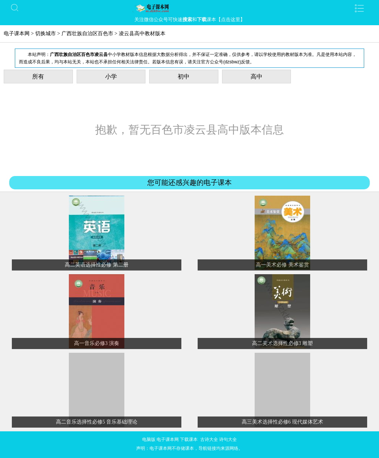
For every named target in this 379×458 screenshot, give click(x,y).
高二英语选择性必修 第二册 (96, 265)
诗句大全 (228, 439)
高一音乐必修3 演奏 (97, 343)
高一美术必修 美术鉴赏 (282, 265)
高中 (256, 76)
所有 (38, 76)
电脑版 (148, 439)
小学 (111, 76)
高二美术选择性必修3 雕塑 (282, 343)
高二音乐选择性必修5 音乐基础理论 (97, 422)
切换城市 (45, 33)
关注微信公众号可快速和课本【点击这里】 (189, 19)
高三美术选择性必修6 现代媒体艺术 (282, 422)
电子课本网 (17, 33)
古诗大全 (209, 439)
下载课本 (189, 439)
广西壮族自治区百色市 (87, 33)
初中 (184, 76)
